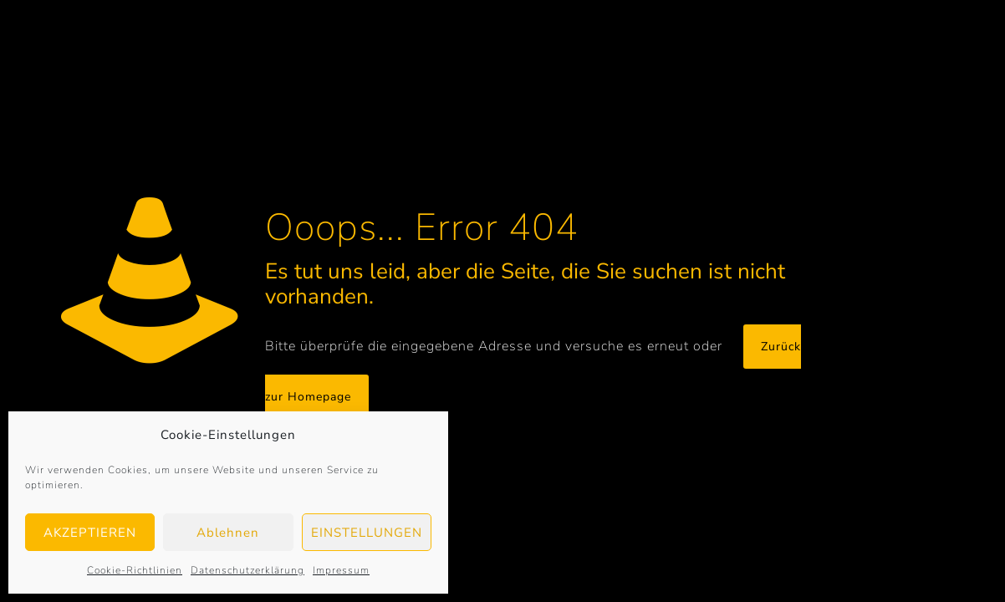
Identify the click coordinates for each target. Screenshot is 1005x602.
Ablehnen (227, 532)
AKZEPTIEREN (89, 532)
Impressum (341, 570)
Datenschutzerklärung (247, 570)
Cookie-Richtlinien (134, 570)
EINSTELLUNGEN (366, 532)
